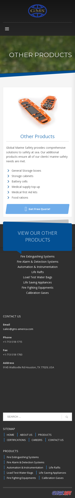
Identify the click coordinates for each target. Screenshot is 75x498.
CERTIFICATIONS (16, 440)
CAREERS (37, 440)
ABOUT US (26, 435)
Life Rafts (54, 467)
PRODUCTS (45, 435)
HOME (10, 435)
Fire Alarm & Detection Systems (25, 462)
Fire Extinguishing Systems (23, 457)
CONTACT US (56, 440)
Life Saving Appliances (52, 472)
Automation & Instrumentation (25, 467)
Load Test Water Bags (20, 472)
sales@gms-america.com (18, 329)
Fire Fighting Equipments (21, 478)
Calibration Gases (53, 478)
